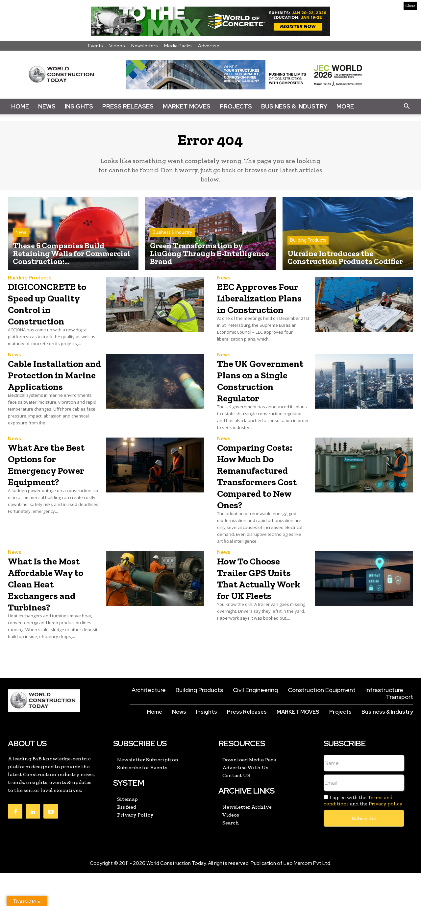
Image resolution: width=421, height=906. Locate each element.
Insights (79, 106)
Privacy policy (385, 837)
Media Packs (178, 46)
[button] (406, 106)
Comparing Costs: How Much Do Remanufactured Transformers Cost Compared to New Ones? (263, 508)
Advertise (208, 46)
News (47, 106)
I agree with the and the (363, 833)
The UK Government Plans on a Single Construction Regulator (261, 407)
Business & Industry (294, 106)
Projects (236, 106)
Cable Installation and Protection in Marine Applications (54, 401)
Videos (117, 46)
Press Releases (128, 106)
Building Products (308, 243)
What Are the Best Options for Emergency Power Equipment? (50, 503)
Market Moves (186, 106)
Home (20, 106)
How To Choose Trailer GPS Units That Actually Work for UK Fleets (262, 616)
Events (95, 46)
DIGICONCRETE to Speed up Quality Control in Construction (50, 306)
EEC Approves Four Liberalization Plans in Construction (253, 312)
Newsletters (144, 46)
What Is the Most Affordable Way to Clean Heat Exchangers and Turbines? (52, 616)
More (345, 106)
